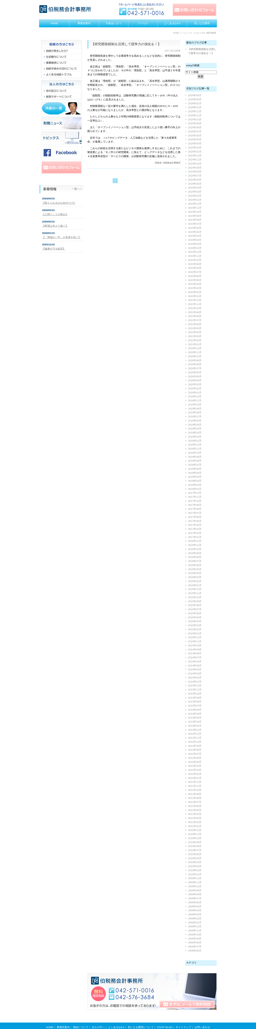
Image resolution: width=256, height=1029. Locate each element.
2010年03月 (195, 866)
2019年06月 (195, 420)
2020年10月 (195, 356)
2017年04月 (195, 525)
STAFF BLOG (165, 1020)
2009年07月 (195, 898)
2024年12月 (195, 155)
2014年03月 (195, 673)
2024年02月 (195, 195)
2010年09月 (195, 842)
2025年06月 (195, 135)
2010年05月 (195, 858)
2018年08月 (195, 460)
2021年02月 (195, 340)
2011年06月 (195, 806)
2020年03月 (195, 384)
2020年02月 (195, 388)
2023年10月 (195, 211)
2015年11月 (195, 593)
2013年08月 (195, 701)
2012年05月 (195, 762)
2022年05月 (195, 280)
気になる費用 (202, 23)
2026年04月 (195, 95)
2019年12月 (195, 396)
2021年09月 (195, 312)
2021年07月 (195, 320)
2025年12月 (195, 111)
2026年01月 (195, 107)
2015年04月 (195, 621)
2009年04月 (195, 910)
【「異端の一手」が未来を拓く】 (61, 237)
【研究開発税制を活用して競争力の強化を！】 (126, 44)
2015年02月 (195, 629)
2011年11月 (195, 786)
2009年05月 (195, 906)
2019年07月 (195, 416)
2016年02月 (195, 581)
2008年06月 (195, 950)
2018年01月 (195, 489)
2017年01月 (195, 537)
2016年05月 (195, 569)
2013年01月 (195, 729)
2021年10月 (195, 308)
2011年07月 (195, 802)
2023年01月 (195, 248)
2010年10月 (195, 838)
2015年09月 (195, 601)
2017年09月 (195, 505)
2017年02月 (195, 533)
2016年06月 (195, 565)
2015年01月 (195, 633)
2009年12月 (195, 878)
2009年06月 (195, 902)
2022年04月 (195, 284)
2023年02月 (195, 244)
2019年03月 (195, 432)
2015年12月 (195, 589)
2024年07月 (195, 175)
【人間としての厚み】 (55, 214)
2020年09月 (195, 360)
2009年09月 (195, 890)
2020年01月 (195, 392)
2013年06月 (195, 709)
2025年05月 (195, 139)
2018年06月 (195, 468)
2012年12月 (195, 733)
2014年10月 (195, 645)
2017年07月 (195, 513)
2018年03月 (195, 480)
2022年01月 (195, 296)
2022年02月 (195, 292)
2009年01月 (195, 922)
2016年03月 (195, 577)
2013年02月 (195, 725)
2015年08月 (195, 605)
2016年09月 (195, 553)
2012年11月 (195, 737)
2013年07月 (195, 705)
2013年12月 (195, 685)
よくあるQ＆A (172, 23)
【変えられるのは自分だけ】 (59, 203)
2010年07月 (195, 850)
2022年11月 (195, 256)
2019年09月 (195, 408)
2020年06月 (195, 372)
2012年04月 (195, 765)
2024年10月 (195, 163)
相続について (80, 1020)
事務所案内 (84, 23)
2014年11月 (195, 641)
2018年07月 (195, 464)
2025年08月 (195, 127)
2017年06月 (195, 517)
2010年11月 (195, 834)
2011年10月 (195, 790)
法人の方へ (98, 1020)
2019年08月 (195, 412)
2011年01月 (195, 826)
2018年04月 (195, 476)
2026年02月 (195, 103)
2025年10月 (195, 119)
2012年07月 (195, 753)
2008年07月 (195, 946)
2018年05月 (195, 472)
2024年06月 (195, 179)
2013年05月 (195, 713)
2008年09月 (195, 938)
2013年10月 (195, 693)
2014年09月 (195, 649)
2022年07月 (195, 272)
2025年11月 (195, 115)
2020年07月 (195, 368)
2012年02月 (195, 774)
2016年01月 (195, 585)
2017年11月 (195, 496)
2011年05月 (195, 810)
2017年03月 (195, 529)
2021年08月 (195, 316)
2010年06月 (195, 854)
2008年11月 (195, 930)
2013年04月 (195, 717)
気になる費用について (141, 1020)
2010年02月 (195, 870)
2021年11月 (195, 304)
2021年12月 (195, 300)
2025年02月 (195, 151)
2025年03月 (195, 147)
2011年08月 (195, 798)
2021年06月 (195, 324)
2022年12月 (195, 252)
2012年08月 (195, 749)
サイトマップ (183, 1020)
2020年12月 (195, 348)
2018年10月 (195, 452)
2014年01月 (195, 681)
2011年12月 (195, 782)
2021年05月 (195, 328)
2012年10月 (195, 741)
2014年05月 (195, 665)
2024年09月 (195, 167)
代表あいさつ (113, 23)
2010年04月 (195, 862)
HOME (54, 23)
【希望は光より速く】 (55, 225)
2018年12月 (195, 444)
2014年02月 (195, 677)
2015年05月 (195, 617)
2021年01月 (195, 344)
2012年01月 (195, 778)
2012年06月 (195, 758)
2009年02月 (195, 918)
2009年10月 (195, 886)
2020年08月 (195, 364)
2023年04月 (195, 235)
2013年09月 (195, 697)
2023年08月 (195, 219)
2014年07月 (195, 657)
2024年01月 (195, 199)
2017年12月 (195, 492)
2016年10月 (195, 549)
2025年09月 (195, 123)
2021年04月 (195, 332)
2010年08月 (195, 846)
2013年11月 (195, 689)
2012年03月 (195, 770)
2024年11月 (195, 159)
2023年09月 (195, 216)
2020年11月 (195, 352)
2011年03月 (195, 818)
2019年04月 (195, 428)
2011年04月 (195, 814)
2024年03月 (195, 191)
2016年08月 (195, 557)
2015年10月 (195, 597)
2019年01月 (195, 440)
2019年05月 (195, 424)
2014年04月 (195, 669)
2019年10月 (195, 404)
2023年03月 (195, 240)
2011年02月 (195, 822)
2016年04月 (195, 573)
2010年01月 (195, 874)
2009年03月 (195, 914)
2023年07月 (195, 223)
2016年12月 (195, 541)
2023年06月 (195, 228)
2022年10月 (195, 260)
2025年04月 (195, 143)
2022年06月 (195, 276)
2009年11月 (195, 882)
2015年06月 (195, 613)
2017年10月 (195, 501)
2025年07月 (195, 131)
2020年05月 (195, 376)
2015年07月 (195, 609)
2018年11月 (195, 448)
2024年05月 (195, 183)
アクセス (143, 23)
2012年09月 (195, 746)
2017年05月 (195, 521)
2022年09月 (195, 264)
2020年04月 (195, 380)
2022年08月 (195, 268)
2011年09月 (195, 794)
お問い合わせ (202, 1020)
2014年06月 (195, 661)
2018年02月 (195, 484)
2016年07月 (195, 561)
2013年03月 (195, 721)
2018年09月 (195, 456)
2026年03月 (195, 99)
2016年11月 (195, 545)
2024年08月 (195, 171)
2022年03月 (195, 288)
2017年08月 (195, 508)
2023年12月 (195, 203)
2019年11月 (195, 400)
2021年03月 (195, 336)
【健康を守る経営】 (53, 248)
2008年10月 (195, 934)
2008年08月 (195, 942)
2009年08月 (195, 894)
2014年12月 (195, 637)
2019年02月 (195, 436)
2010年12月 (195, 830)
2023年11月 (195, 207)
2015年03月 (195, 625)
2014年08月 (195, 653)
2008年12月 (195, 926)
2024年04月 (195, 187)
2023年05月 (195, 232)
